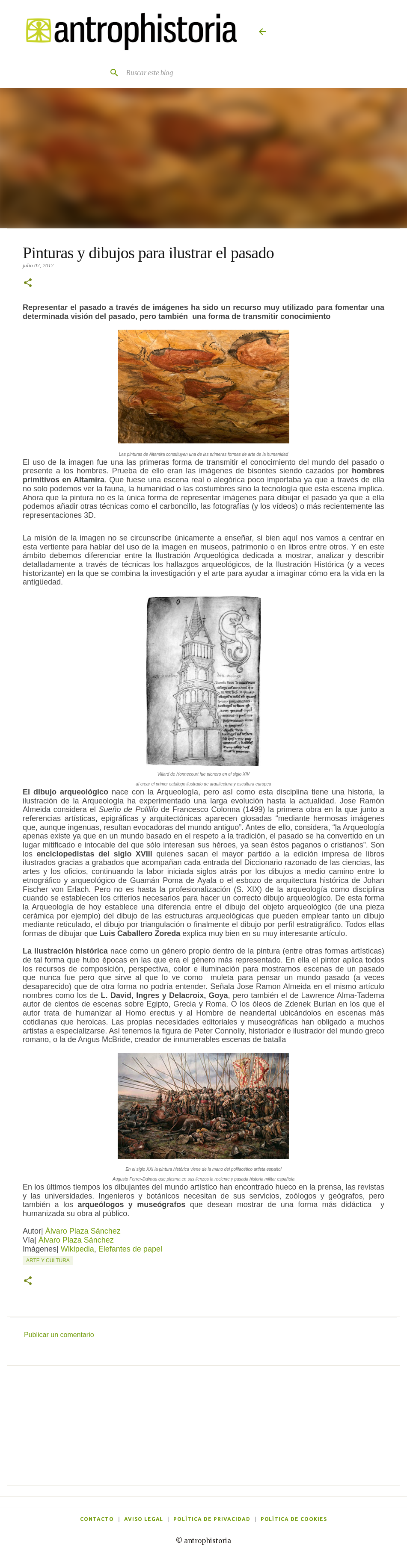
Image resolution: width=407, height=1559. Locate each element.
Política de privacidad (211, 1519)
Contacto (97, 1519)
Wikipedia (77, 1249)
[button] (28, 283)
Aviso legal (143, 1519)
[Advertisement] (203, 1425)
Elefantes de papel (130, 1249)
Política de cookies (294, 1519)
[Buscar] (111, 72)
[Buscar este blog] (183, 72)
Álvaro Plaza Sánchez (83, 1231)
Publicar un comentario (59, 1334)
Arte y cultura (48, 1261)
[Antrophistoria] (128, 31)
